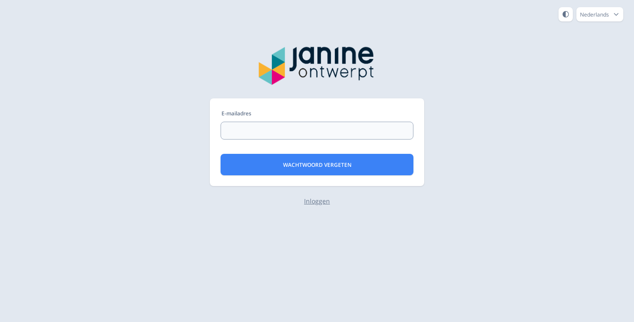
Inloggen (317, 201)
